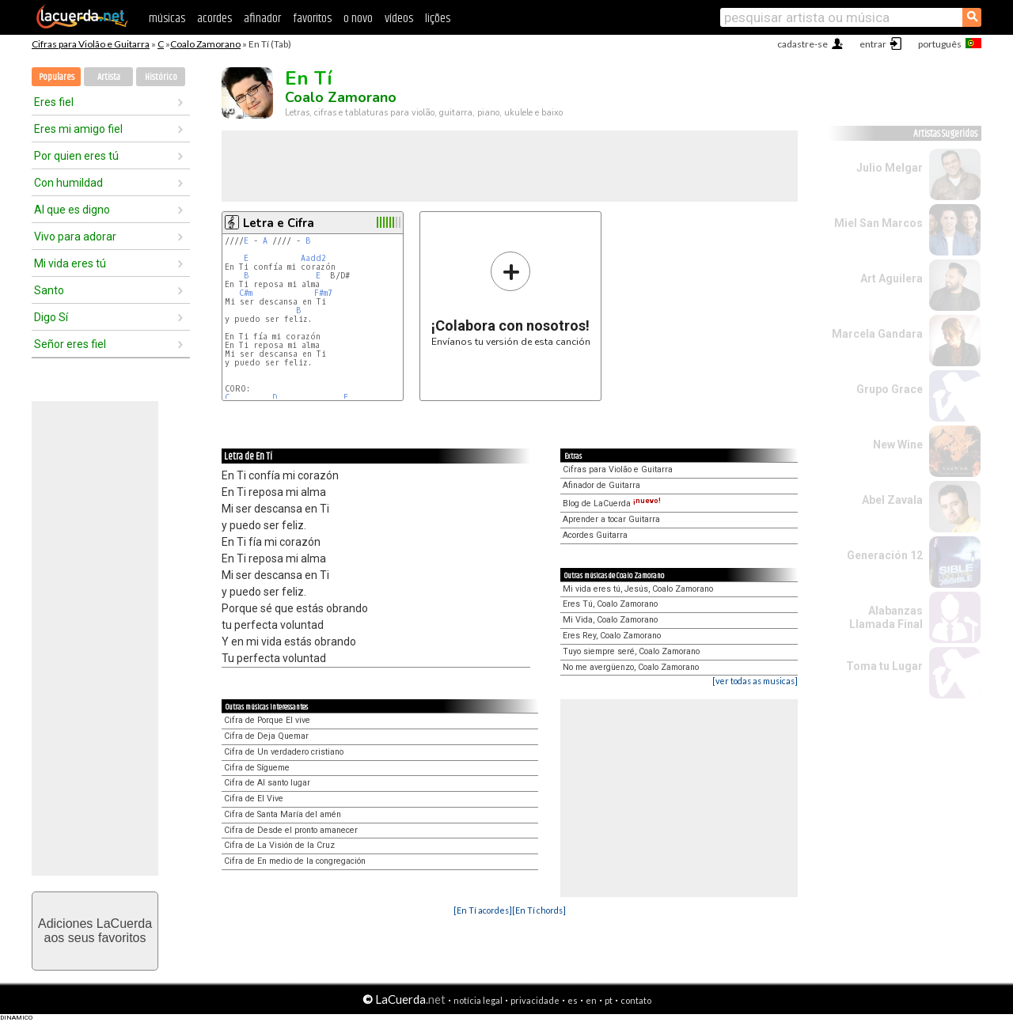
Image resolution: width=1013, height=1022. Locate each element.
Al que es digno (72, 209)
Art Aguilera (891, 278)
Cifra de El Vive (253, 798)
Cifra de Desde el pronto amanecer (291, 830)
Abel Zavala (892, 500)
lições (437, 18)
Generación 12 (885, 555)
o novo (358, 18)
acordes (214, 18)
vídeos (399, 18)
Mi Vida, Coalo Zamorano (610, 620)
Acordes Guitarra (595, 535)
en (591, 1000)
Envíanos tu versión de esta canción (510, 298)
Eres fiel (54, 102)
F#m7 (323, 293)
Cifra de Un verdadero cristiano (283, 752)
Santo (49, 290)
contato (635, 1000)
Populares (56, 77)
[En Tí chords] (539, 910)
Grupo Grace (889, 389)
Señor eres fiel (70, 344)
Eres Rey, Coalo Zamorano (612, 635)
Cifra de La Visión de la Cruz (279, 845)
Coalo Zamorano (205, 44)
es (572, 1000)
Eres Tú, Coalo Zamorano (610, 604)
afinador (262, 18)
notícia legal (478, 1000)
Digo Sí (51, 317)
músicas (167, 18)
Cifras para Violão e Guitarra (91, 44)
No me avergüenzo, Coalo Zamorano (631, 667)
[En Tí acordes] (482, 910)
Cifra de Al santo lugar (267, 783)
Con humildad (68, 182)
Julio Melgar (889, 167)
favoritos (312, 18)
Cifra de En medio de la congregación (295, 861)
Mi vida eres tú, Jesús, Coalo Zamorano (638, 589)
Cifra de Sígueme (257, 768)
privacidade (535, 1000)
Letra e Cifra (278, 223)
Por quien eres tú (76, 156)
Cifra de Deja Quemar (266, 736)
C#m (245, 293)
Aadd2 (313, 258)
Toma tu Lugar (884, 666)
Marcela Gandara (877, 333)
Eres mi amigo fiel (78, 129)
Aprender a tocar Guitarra (611, 519)
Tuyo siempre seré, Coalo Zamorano (631, 651)
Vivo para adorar (75, 236)
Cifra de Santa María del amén (282, 814)
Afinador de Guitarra (601, 485)
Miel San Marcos (878, 223)
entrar (872, 44)
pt (609, 1000)
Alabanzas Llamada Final (886, 617)
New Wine (898, 444)
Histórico (161, 77)
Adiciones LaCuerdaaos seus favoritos (95, 930)
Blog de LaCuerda (612, 503)
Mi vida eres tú (70, 263)
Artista (108, 77)
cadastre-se (802, 44)
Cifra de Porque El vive (267, 720)
